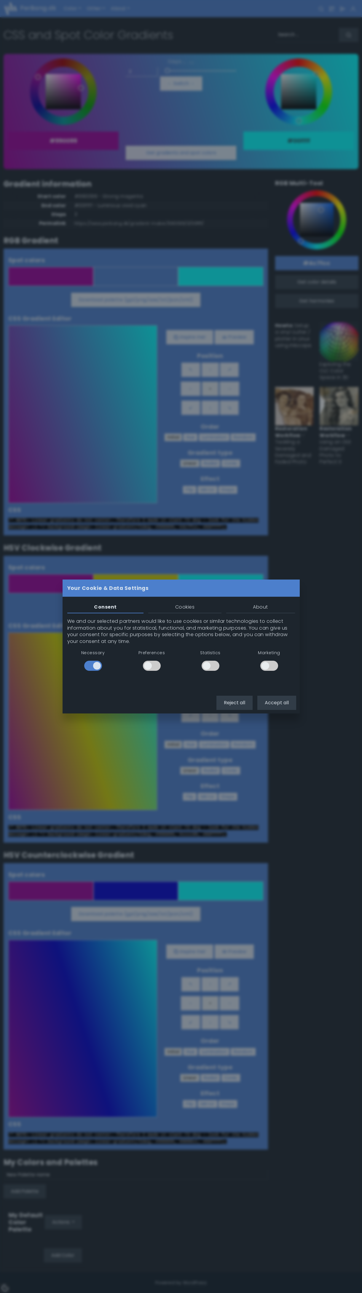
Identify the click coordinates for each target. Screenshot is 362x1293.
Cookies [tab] (184, 607)
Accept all (277, 702)
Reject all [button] (234, 702)
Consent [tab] (105, 607)
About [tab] (260, 607)
